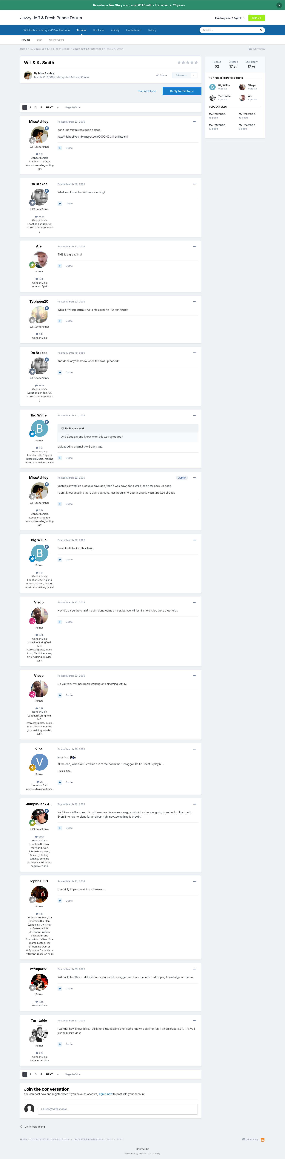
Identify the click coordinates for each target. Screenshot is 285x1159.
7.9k (39, 1053)
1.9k (39, 154)
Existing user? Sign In (230, 17)
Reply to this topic (182, 91)
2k (40, 781)
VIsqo (39, 602)
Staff (39, 39)
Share (161, 75)
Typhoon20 (38, 301)
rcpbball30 (39, 881)
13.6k (39, 836)
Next (49, 107)
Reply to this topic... (54, 1109)
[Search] (219, 30)
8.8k (40, 278)
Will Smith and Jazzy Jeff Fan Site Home (47, 30)
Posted (71, 121)
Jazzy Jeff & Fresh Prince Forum (51, 17)
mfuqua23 (38, 969)
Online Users (56, 39)
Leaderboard (133, 30)
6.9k (40, 634)
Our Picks (98, 30)
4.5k (40, 1001)
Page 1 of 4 (72, 107)
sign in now (106, 1094)
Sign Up (256, 17)
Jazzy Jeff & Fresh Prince (73, 77)
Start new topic (147, 91)
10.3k (39, 216)
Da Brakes (38, 184)
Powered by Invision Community (142, 1153)
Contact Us (142, 1149)
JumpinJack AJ (39, 804)
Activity (115, 30)
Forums (25, 39)
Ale (38, 246)
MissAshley (46, 73)
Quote (69, 147)
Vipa (39, 749)
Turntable (39, 1020)
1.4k (39, 333)
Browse (81, 32)
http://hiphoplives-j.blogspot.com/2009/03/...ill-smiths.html (93, 136)
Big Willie (39, 415)
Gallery (152, 30)
